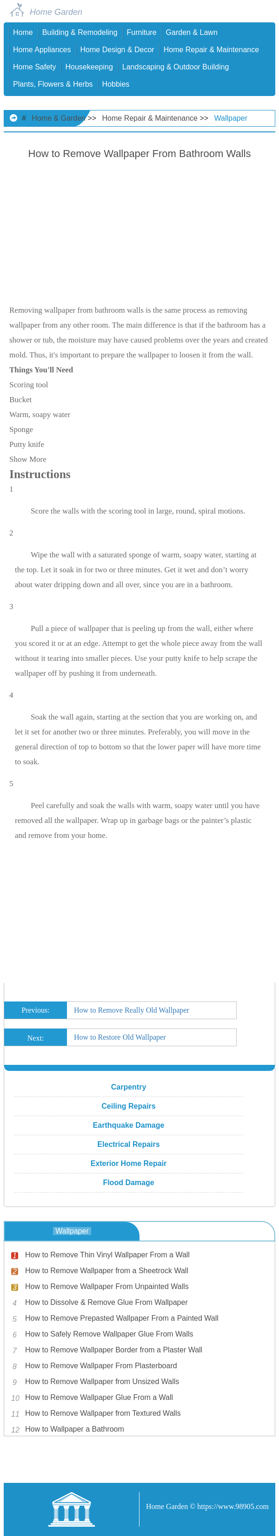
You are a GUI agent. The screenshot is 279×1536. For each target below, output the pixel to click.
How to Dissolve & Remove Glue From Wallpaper (106, 1302)
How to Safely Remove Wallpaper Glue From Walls (109, 1334)
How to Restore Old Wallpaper (120, 1037)
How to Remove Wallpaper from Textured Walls (103, 1413)
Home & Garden (59, 118)
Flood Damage (128, 1182)
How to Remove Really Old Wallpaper (131, 1010)
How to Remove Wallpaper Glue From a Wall (99, 1397)
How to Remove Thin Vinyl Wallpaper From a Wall (107, 1255)
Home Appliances (42, 50)
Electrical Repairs (128, 1144)
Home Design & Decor (117, 50)
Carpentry (128, 1087)
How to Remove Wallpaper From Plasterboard (101, 1366)
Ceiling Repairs (128, 1106)
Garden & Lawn (192, 32)
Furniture (142, 32)
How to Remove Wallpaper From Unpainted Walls (107, 1286)
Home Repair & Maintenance (211, 50)
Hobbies (116, 84)
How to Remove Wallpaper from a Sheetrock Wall (106, 1271)
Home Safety (34, 67)
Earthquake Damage (129, 1125)
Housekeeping (89, 67)
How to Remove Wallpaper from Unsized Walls (102, 1381)
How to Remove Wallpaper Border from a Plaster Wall (113, 1350)
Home (23, 32)
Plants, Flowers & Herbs (53, 84)
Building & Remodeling (80, 32)
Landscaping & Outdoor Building (175, 67)
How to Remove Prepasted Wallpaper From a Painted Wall (122, 1318)
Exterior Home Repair (129, 1163)
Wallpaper (230, 118)
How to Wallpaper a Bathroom (74, 1429)
